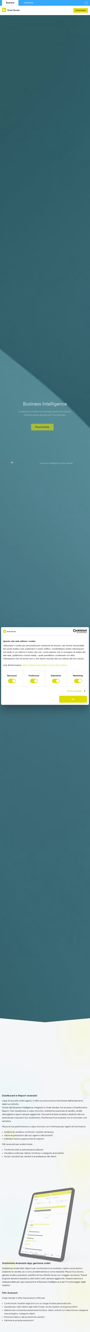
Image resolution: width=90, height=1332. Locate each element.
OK (73, 699)
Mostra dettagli (74, 691)
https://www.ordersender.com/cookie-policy (44, 665)
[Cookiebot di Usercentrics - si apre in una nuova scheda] (75, 631)
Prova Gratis (81, 10)
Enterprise (28, 3)
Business (10, 2)
